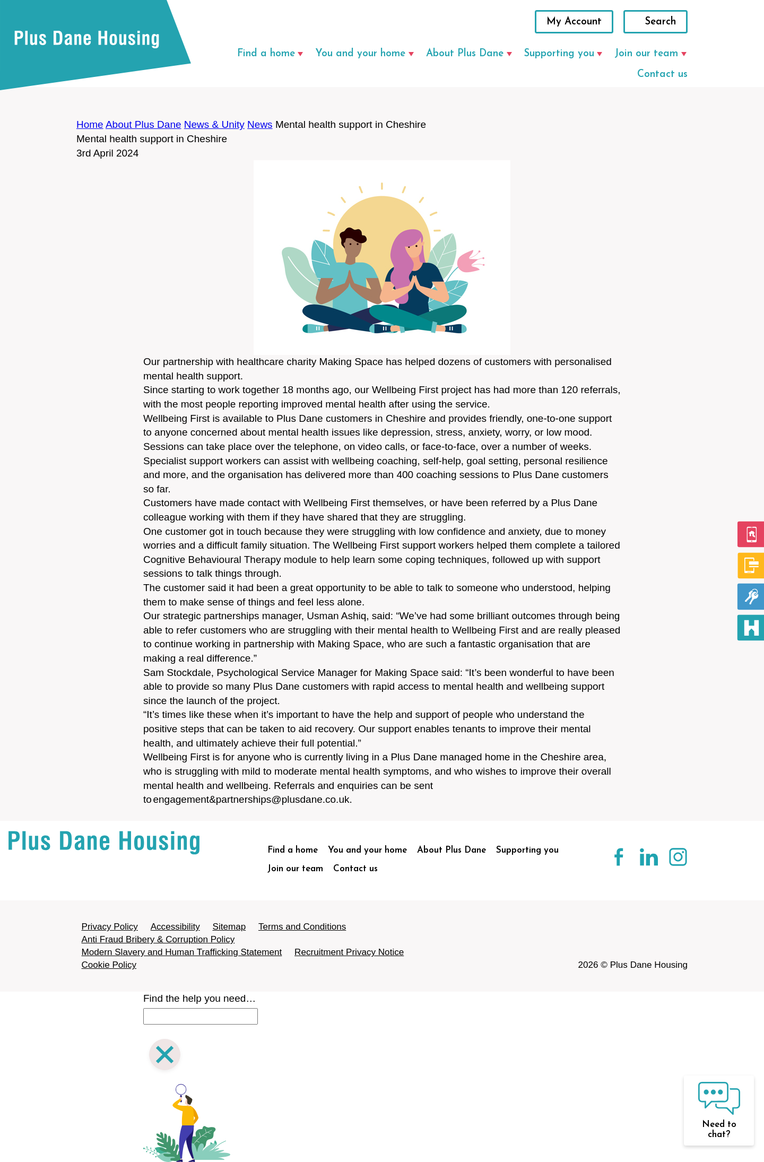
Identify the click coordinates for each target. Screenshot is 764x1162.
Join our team (646, 54)
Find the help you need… (199, 998)
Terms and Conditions (302, 927)
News (260, 124)
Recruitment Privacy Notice (349, 952)
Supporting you (559, 54)
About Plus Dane (464, 54)
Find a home (266, 54)
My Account (574, 22)
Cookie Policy (109, 965)
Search (660, 22)
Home (89, 124)
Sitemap (229, 927)
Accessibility (175, 927)
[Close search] (164, 1056)
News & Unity (214, 124)
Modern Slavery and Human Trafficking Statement (182, 952)
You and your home (360, 54)
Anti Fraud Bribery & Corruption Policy (158, 939)
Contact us (662, 75)
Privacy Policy (110, 927)
